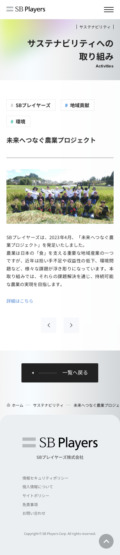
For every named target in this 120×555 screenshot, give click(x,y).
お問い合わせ (33, 513)
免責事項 (30, 504)
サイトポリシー (35, 495)
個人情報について (37, 486)
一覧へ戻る (75, 372)
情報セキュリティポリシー (45, 478)
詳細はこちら (19, 301)
